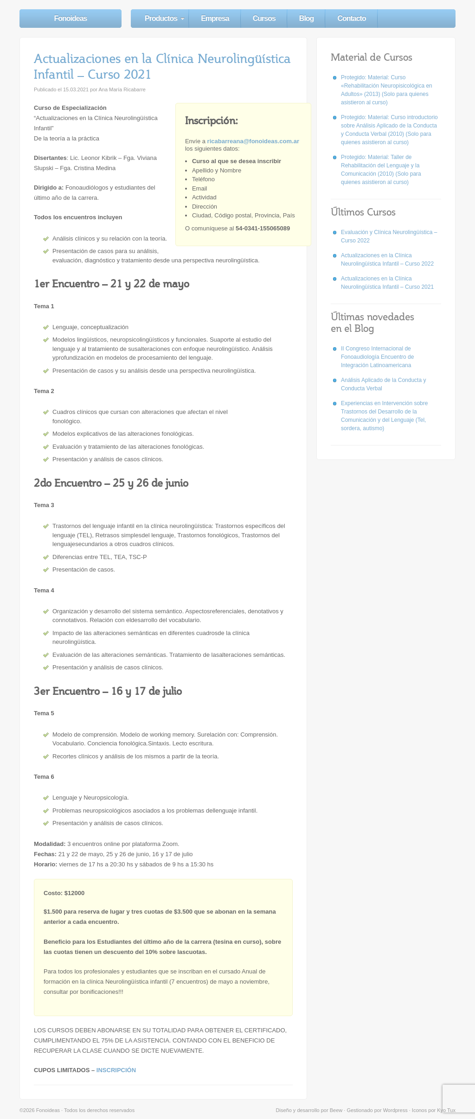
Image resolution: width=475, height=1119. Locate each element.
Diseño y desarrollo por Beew (309, 1110)
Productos (161, 18)
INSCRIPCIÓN (116, 1070)
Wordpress (395, 1110)
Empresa (215, 18)
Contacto (351, 18)
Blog (306, 18)
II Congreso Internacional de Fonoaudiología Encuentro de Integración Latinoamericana (377, 357)
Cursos (264, 18)
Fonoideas (70, 18)
